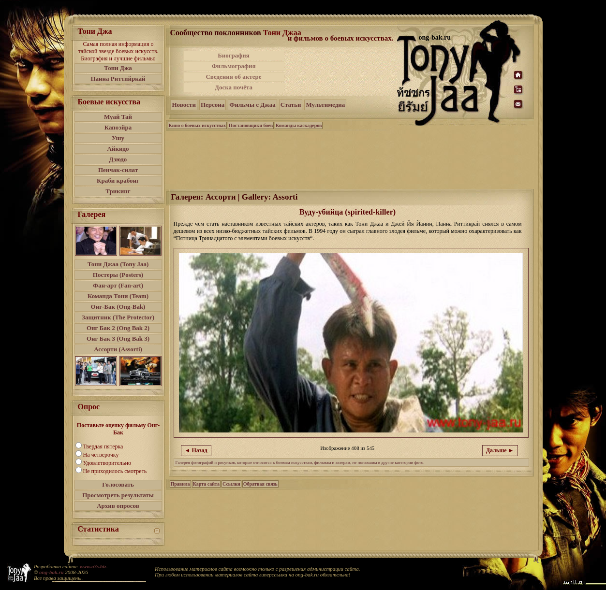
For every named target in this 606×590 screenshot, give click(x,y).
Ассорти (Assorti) (118, 349)
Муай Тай (118, 116)
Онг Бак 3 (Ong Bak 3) (118, 338)
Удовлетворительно (107, 463)
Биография (234, 55)
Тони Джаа (282, 33)
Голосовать (118, 484)
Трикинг (117, 191)
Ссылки (231, 484)
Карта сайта (206, 484)
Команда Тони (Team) (118, 296)
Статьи (291, 104)
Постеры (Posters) (118, 274)
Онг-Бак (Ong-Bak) (118, 306)
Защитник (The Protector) (118, 317)
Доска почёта (233, 87)
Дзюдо (118, 159)
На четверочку (101, 454)
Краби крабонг (118, 180)
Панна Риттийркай (117, 78)
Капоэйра (118, 127)
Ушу (118, 138)
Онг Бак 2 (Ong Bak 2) (118, 327)
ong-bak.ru (51, 572)
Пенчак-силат (118, 169)
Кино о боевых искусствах (197, 125)
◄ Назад (196, 450)
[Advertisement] (341, 71)
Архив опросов (118, 505)
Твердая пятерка (103, 446)
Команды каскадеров (299, 125)
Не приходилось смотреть (115, 471)
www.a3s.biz (93, 566)
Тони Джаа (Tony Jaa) (118, 264)
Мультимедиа (325, 104)
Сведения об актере (233, 76)
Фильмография (233, 66)
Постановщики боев (251, 125)
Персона (212, 104)
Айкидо (118, 148)
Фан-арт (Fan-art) (118, 285)
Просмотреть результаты (118, 495)
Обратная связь (260, 484)
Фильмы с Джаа (252, 104)
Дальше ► (500, 450)
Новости (184, 104)
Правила (180, 484)
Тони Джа (118, 68)
